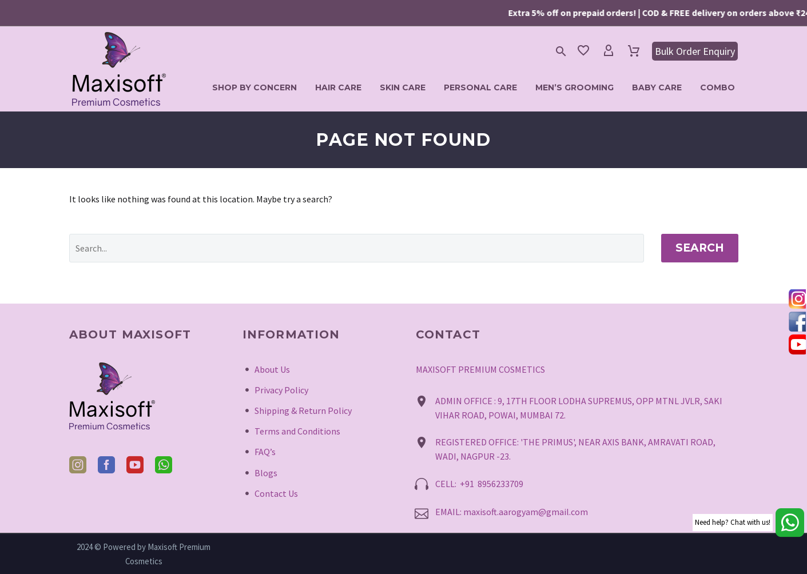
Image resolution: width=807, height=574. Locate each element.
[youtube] (135, 464)
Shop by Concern (254, 87)
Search (699, 247)
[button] (561, 51)
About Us (272, 369)
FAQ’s (265, 451)
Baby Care (657, 87)
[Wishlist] (583, 51)
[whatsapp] (163, 464)
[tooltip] (797, 298)
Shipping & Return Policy (303, 410)
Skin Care (403, 87)
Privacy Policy (281, 390)
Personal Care (480, 87)
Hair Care (338, 87)
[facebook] (106, 464)
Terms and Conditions (297, 431)
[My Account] (608, 51)
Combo (717, 87)
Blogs (266, 473)
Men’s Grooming (574, 87)
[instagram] (77, 464)
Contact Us (276, 493)
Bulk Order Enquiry (695, 51)
